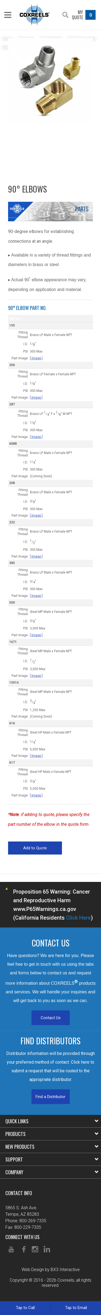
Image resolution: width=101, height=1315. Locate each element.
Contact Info (18, 1192)
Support (51, 1159)
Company (51, 1172)
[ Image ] (36, 358)
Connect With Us (22, 1236)
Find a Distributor (50, 1096)
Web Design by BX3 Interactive (51, 1269)
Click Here (78, 917)
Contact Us (51, 1017)
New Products (51, 1146)
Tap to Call (25, 1307)
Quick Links (51, 1121)
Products (51, 1133)
